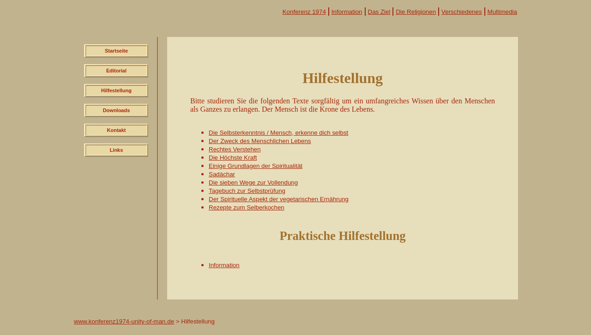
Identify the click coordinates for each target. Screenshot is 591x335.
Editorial (116, 70)
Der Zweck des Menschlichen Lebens (260, 141)
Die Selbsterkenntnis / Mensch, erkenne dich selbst (278, 132)
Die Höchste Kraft (233, 157)
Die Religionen (416, 11)
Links (116, 150)
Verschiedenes (461, 11)
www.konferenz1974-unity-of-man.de (124, 321)
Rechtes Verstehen (235, 149)
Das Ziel (379, 11)
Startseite (116, 51)
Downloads (116, 110)
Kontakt (116, 130)
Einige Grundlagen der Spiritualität (255, 165)
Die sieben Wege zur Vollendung (253, 182)
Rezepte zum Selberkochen (246, 207)
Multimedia (502, 11)
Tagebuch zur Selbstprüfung (247, 190)
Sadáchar (222, 174)
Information (347, 11)
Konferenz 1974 (304, 11)
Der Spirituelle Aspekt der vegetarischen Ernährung (279, 199)
